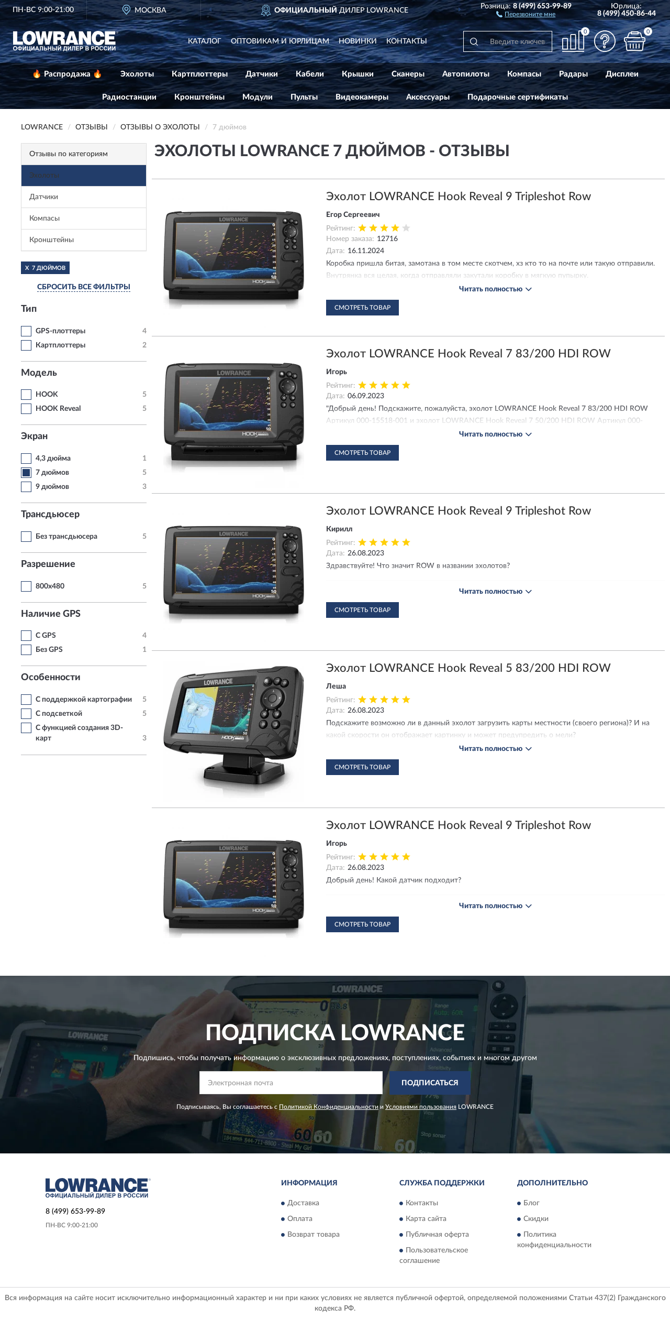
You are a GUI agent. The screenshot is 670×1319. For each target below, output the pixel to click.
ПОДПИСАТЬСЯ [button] (430, 1083)
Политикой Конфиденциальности (328, 1107)
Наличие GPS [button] (51, 614)
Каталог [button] (204, 41)
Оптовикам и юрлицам (280, 41)
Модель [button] (39, 373)
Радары (573, 74)
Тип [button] (29, 309)
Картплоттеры (200, 74)
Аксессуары (428, 97)
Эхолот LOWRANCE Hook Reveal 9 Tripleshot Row (458, 196)
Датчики (261, 74)
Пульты (304, 97)
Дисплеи (622, 74)
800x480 (50, 586)
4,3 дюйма (53, 458)
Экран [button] (34, 436)
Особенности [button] (51, 677)
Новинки (358, 41)
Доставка (303, 1203)
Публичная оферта (437, 1235)
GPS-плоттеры (60, 331)
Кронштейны (199, 97)
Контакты (406, 41)
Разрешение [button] (48, 564)
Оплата (299, 1219)
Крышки (358, 74)
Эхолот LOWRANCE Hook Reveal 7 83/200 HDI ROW (468, 353)
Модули (257, 97)
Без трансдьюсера (66, 536)
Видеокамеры (362, 97)
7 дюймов (52, 472)
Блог (531, 1203)
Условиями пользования (420, 1107)
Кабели (310, 74)
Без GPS (49, 649)
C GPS (46, 635)
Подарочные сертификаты (517, 97)
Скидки (536, 1219)
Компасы (524, 74)
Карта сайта (426, 1219)
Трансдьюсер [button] (50, 514)
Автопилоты (465, 74)
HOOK (47, 394)
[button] (525, 13)
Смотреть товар (362, 307)
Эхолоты (137, 74)
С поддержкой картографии (84, 699)
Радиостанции (129, 97)
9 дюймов (52, 486)
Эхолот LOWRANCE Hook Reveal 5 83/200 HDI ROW (468, 668)
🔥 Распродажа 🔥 (67, 74)
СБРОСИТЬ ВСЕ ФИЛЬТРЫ (83, 287)
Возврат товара (313, 1235)
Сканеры (408, 74)
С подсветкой (59, 713)
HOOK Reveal (58, 408)
